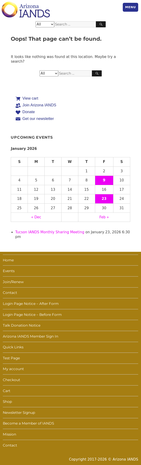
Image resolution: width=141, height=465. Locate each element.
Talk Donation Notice (21, 325)
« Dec (36, 217)
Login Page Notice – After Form (31, 303)
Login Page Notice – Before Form (32, 314)
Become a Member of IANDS (28, 423)
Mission (9, 434)
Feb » (104, 217)
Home (8, 260)
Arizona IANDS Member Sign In (30, 336)
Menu (130, 7)
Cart (6, 391)
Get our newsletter (38, 118)
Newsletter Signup (19, 412)
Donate (28, 112)
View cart (30, 98)
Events (8, 271)
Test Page (11, 358)
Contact (10, 292)
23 (104, 199)
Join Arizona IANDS (39, 105)
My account (13, 369)
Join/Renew (13, 282)
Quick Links (13, 347)
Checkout (11, 380)
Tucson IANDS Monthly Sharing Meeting (49, 232)
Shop (7, 401)
